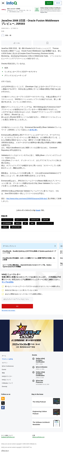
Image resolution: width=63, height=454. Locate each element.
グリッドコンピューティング (45, 223)
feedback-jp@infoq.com (8, 437)
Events (4, 369)
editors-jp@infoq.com (38, 437)
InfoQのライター (7, 376)
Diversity (4, 386)
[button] (17, 306)
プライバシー (5, 450)
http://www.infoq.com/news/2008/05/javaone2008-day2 (26, 198)
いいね (17, 43)
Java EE (18, 223)
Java (32, 223)
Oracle (38, 210)
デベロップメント (7, 219)
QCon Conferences (8, 366)
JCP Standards (7, 223)
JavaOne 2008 (34, 219)
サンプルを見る (8, 282)
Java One (45, 219)
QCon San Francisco (39, 381)
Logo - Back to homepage (12, 3)
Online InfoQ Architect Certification (40, 360)
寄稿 (3, 373)
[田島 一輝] (2, 35)
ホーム (4, 355)
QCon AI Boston (41, 367)
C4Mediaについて (7, 383)
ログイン (5, 363)
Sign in (58, 3)
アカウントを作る (7, 359)
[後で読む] (47, 43)
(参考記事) (33, 130)
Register (49, 3)
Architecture (16, 227)
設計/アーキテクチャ (21, 219)
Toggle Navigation (3, 3)
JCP (25, 223)
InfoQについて (6, 379)
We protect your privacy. (8, 310)
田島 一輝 (8, 35)
